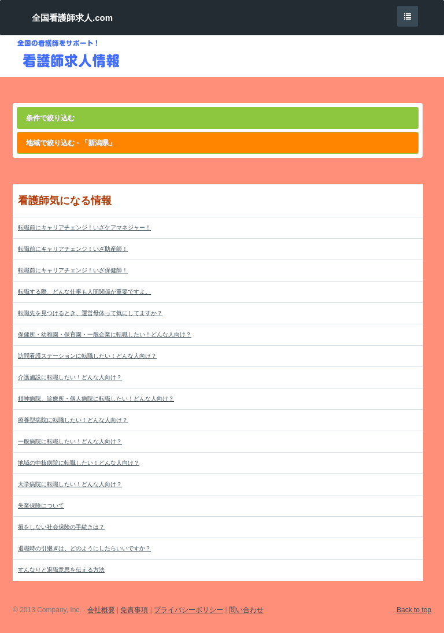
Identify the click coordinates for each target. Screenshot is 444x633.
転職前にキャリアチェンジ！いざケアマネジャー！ (84, 227)
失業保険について (41, 505)
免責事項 (134, 610)
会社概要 (101, 610)
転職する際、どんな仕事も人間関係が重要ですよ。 (84, 291)
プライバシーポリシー (188, 610)
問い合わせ (246, 610)
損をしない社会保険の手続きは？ (61, 527)
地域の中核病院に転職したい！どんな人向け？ (78, 463)
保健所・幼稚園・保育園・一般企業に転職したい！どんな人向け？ (104, 334)
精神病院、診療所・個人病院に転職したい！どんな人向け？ (96, 398)
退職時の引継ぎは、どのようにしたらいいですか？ (84, 548)
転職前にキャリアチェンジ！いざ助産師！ (73, 249)
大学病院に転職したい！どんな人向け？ (70, 484)
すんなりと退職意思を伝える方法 (61, 570)
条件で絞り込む (50, 118)
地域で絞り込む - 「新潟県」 (71, 143)
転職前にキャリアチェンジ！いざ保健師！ (73, 270)
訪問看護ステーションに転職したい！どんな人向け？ (87, 356)
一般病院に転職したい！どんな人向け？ (70, 441)
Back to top (414, 610)
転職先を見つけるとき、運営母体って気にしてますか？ (90, 313)
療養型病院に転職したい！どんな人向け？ (73, 420)
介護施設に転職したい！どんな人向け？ (70, 377)
